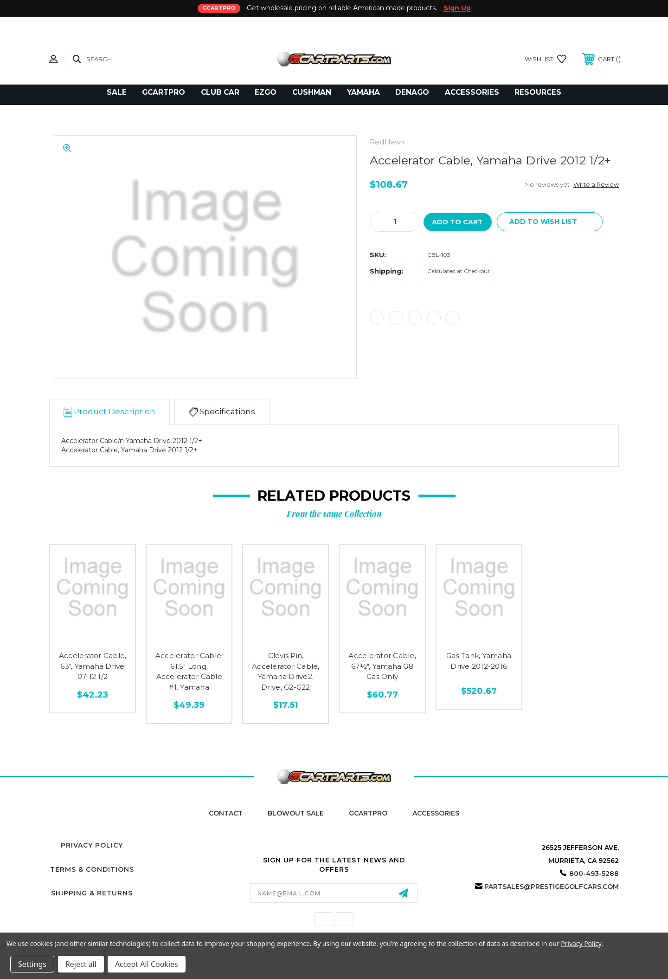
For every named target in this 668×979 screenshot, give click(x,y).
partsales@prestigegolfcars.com (551, 886)
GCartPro (368, 813)
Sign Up (457, 8)
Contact (226, 813)
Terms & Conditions (92, 869)
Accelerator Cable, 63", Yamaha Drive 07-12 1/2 (93, 666)
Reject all (80, 964)
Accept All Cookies (146, 964)
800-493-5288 (594, 873)
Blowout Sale (296, 813)
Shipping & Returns (92, 893)
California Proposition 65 (334, 928)
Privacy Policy (92, 845)
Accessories (435, 813)
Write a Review (596, 184)
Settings (32, 964)
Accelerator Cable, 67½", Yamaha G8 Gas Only (382, 666)
